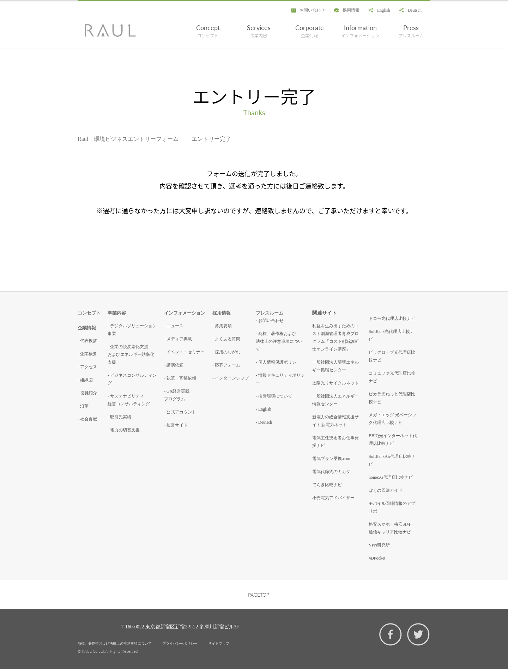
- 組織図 (85, 379)
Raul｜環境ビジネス (103, 139)
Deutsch (415, 10)
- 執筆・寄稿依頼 (180, 378)
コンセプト (89, 313)
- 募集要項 (222, 325)
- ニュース (173, 325)
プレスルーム (269, 313)
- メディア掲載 (178, 338)
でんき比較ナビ (327, 484)
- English (263, 409)
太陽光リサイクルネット (335, 383)
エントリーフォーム (153, 139)
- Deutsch (264, 422)
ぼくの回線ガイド (386, 490)
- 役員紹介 (87, 392)
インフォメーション (184, 313)
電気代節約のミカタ (331, 471)
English (383, 10)
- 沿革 (83, 406)
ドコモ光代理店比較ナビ (392, 318)
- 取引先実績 (119, 416)
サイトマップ (218, 643)
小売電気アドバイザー (333, 497)
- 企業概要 (87, 353)
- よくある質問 (226, 338)
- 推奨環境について (274, 396)
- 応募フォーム (226, 365)
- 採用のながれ (226, 352)
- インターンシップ (230, 378)
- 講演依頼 (173, 365)
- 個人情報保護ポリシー (278, 362)
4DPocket (377, 558)
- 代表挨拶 (87, 340)
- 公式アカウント (180, 412)
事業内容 (117, 313)
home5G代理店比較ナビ (391, 477)
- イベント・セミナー (184, 352)
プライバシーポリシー (180, 643)
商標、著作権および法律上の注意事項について (115, 643)
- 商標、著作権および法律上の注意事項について (279, 341)
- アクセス (87, 366)
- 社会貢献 (87, 419)
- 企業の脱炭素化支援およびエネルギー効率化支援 (131, 354)
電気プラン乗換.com (331, 458)
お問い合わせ (312, 10)
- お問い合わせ (270, 320)
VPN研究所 (379, 545)
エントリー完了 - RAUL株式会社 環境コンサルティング (110, 30)
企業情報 (87, 327)
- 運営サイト (176, 425)
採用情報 (351, 10)
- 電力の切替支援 (124, 430)
